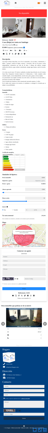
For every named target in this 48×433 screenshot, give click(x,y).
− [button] (4, 228)
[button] (3, 324)
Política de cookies (25, 427)
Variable (16, 210)
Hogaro (9, 427)
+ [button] (4, 226)
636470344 (24, 253)
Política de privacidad (15, 427)
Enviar (24, 288)
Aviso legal (31, 427)
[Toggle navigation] (45, 3)
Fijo (5, 210)
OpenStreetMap (38, 246)
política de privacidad (22, 283)
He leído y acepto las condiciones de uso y (15, 283)
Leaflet (32, 246)
